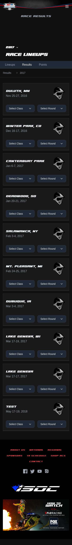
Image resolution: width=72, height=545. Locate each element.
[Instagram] (47, 471)
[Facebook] (25, 471)
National (36, 449)
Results (27, 64)
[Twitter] (32, 471)
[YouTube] (39, 471)
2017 (22, 72)
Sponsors (14, 455)
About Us (17, 449)
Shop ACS (58, 455)
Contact (36, 461)
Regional (55, 449)
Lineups (10, 64)
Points (43, 64)
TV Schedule (36, 455)
